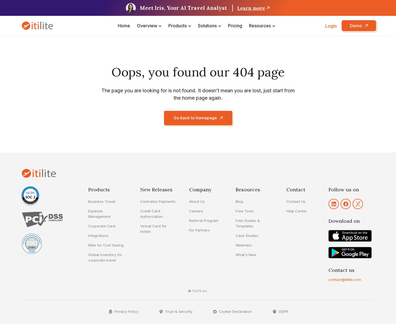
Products (177, 25)
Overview (147, 25)
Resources (260, 25)
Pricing (235, 25)
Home (124, 25)
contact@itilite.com (344, 280)
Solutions (207, 25)
